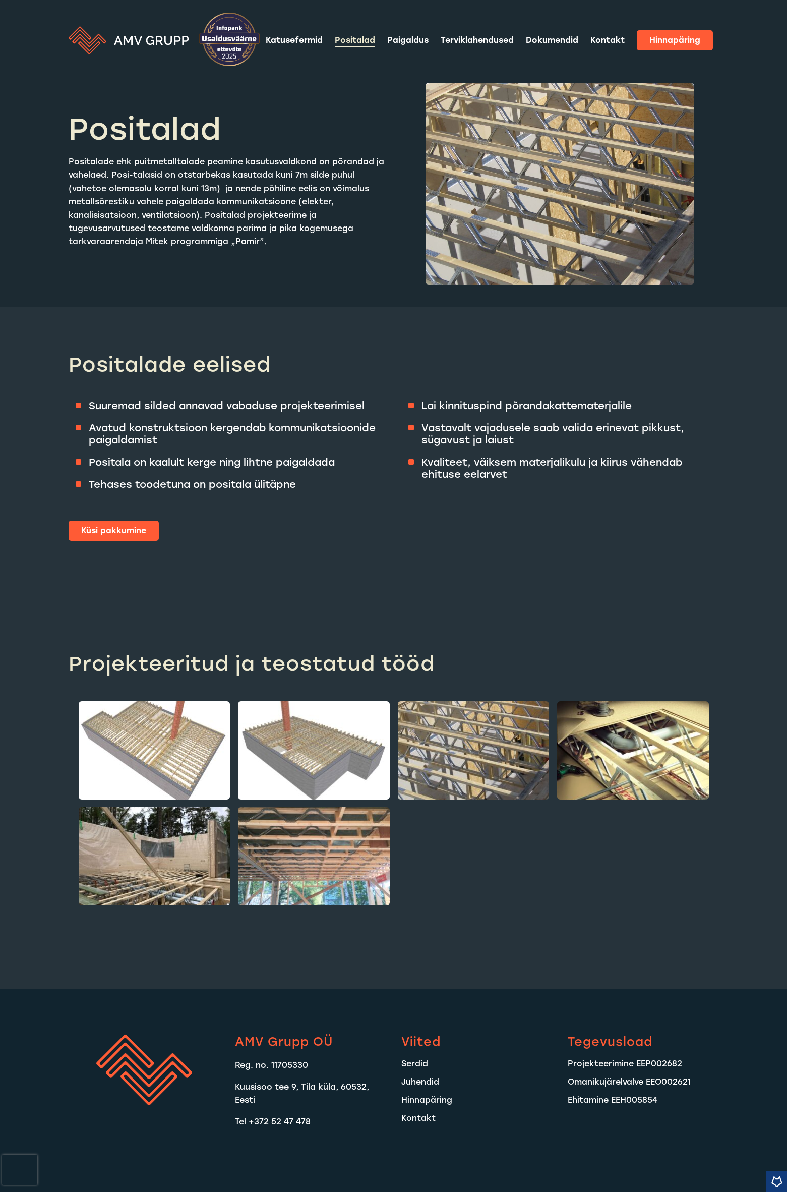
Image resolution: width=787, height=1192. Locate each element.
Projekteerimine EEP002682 (625, 1063)
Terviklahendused (477, 40)
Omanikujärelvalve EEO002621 (629, 1082)
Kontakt (607, 40)
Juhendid (420, 1082)
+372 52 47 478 (280, 1121)
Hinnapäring (674, 40)
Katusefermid (294, 40)
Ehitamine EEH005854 (612, 1100)
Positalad (355, 40)
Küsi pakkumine (113, 530)
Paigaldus (408, 40)
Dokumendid (552, 40)
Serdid (414, 1063)
